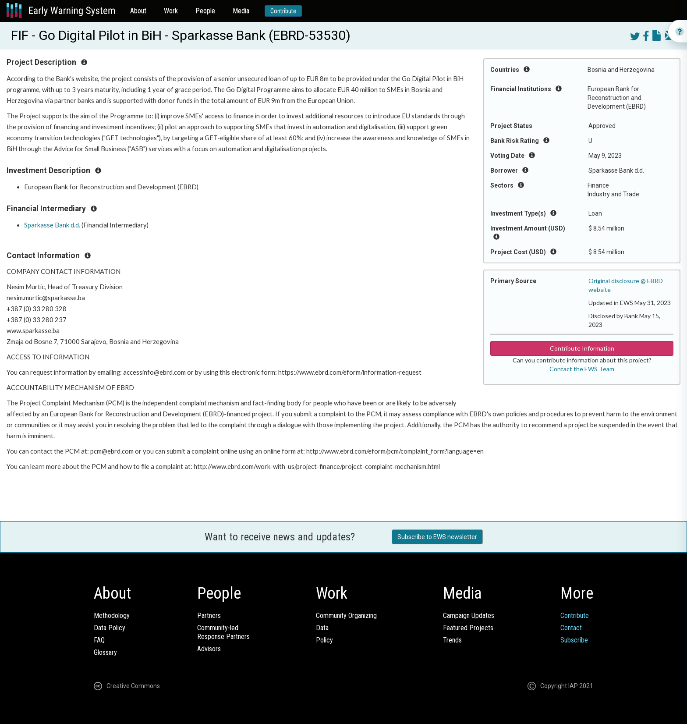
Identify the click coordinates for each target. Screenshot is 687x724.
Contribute (283, 10)
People (205, 11)
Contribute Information (582, 348)
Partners (209, 615)
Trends (452, 640)
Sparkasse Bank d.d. (52, 225)
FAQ (99, 640)
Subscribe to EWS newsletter (437, 536)
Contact (571, 628)
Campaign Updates (468, 615)
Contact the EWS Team (581, 369)
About (138, 11)
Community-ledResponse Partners (223, 632)
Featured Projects (468, 628)
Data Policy (109, 628)
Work (171, 11)
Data (322, 628)
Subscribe (574, 640)
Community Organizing (346, 615)
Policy (324, 640)
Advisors (209, 649)
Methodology (112, 615)
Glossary (105, 652)
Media (241, 11)
